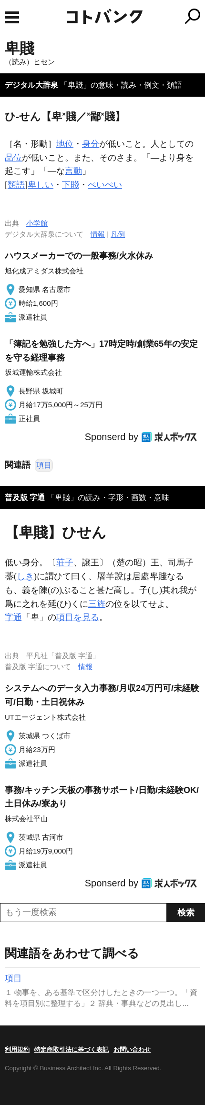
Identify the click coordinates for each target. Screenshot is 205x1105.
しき (25, 576)
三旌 (96, 604)
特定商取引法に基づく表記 (71, 1049)
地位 (64, 144)
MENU (12, 17)
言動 (73, 171)
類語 (16, 185)
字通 (13, 617)
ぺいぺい (105, 185)
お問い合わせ (132, 1049)
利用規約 (17, 1049)
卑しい (40, 185)
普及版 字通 (25, 497)
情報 (98, 234)
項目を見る (77, 617)
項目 (43, 465)
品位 (13, 157)
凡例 (118, 234)
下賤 (70, 185)
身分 (90, 144)
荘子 (64, 562)
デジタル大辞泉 (31, 85)
